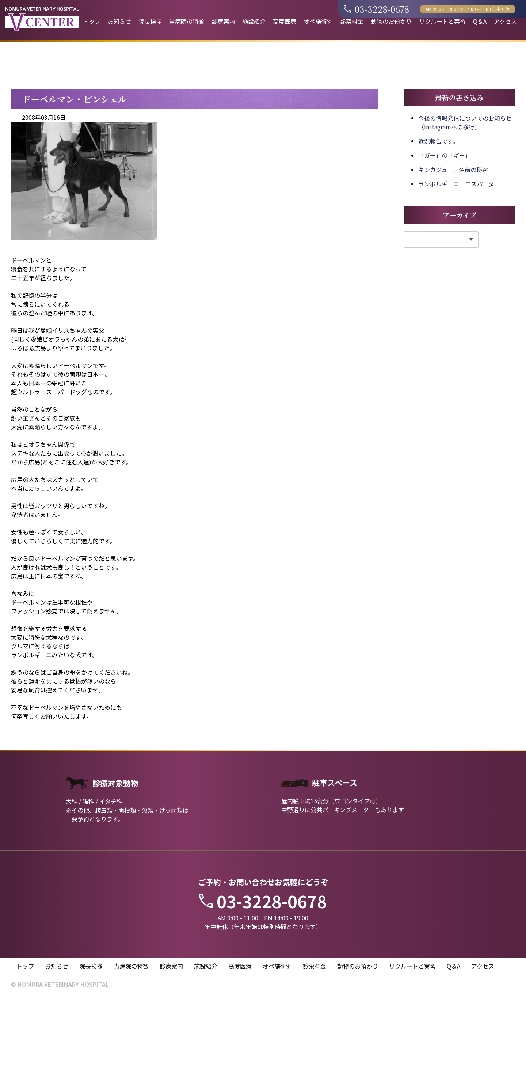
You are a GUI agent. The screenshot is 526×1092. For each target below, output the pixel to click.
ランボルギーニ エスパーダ (456, 277)
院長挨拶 (150, 21)
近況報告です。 (438, 235)
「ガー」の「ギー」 (444, 249)
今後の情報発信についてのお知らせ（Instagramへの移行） (465, 216)
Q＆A (480, 21)
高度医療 (284, 21)
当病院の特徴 (186, 21)
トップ (91, 21)
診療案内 (223, 21)
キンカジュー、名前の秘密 (453, 263)
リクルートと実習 (442, 21)
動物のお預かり (391, 21)
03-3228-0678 (376, 9)
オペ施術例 (318, 21)
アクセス (505, 21)
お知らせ (119, 21)
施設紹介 (254, 21)
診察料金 (351, 21)
